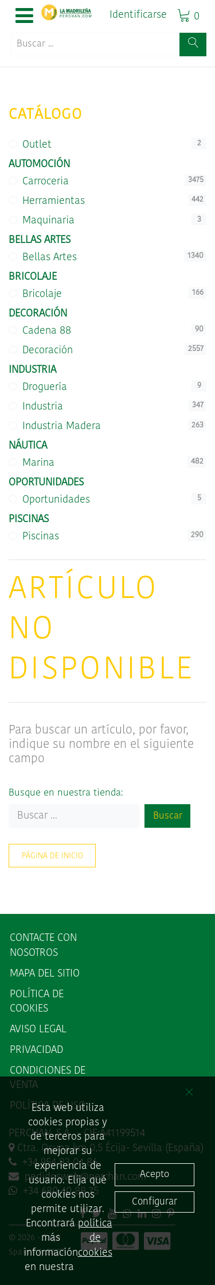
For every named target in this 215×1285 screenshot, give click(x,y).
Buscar (167, 816)
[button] (24, 16)
